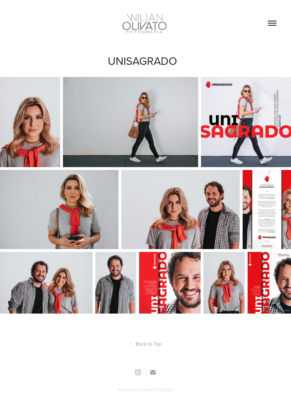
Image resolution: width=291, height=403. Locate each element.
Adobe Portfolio (157, 389)
